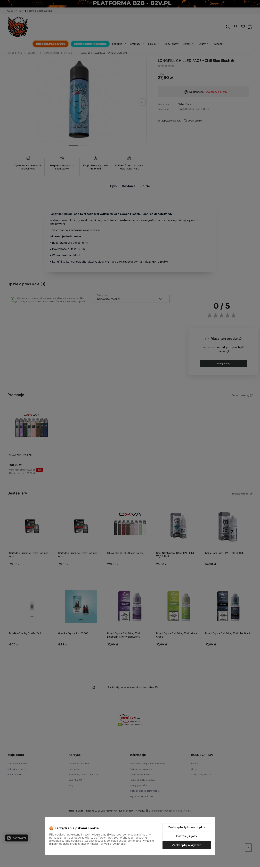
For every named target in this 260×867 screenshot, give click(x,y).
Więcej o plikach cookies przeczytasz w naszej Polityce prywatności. (101, 842)
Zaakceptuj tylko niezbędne (186, 827)
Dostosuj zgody (186, 836)
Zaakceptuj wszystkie (186, 845)
